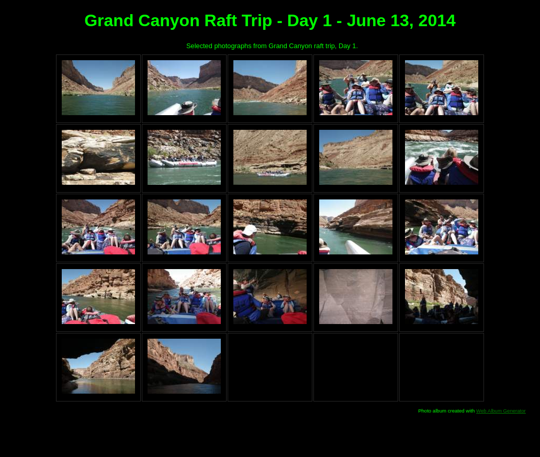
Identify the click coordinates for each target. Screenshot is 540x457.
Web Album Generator (501, 411)
